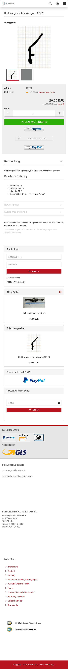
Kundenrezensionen (15, 211)
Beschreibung (12, 161)
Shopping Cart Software (23, 664)
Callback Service (14, 601)
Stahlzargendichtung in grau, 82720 (34, 357)
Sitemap (11, 575)
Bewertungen (11, 204)
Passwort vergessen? (16, 282)
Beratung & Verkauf (16, 596)
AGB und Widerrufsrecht (18, 584)
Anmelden (16, 232)
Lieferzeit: (9, 92)
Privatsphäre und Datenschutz (21, 592)
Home (10, 588)
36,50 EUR (34, 319)
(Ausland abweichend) (47, 92)
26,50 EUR (34, 363)
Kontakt (11, 571)
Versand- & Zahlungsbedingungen (22, 579)
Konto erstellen (13, 278)
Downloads (12, 605)
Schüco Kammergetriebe (34, 313)
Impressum (12, 567)
